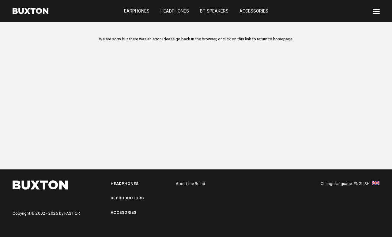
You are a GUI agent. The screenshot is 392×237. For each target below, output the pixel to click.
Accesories (123, 212)
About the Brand (190, 183)
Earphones (136, 10)
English (366, 183)
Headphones (174, 10)
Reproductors (127, 197)
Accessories (253, 10)
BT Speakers (214, 10)
